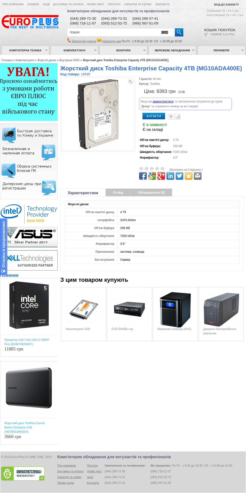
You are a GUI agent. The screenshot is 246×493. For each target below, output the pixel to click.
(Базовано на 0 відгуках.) (186, 157)
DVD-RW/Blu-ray (122, 316)
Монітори (123, 50)
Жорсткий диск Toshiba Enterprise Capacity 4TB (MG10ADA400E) (126, 60)
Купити (154, 104)
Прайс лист (95, 4)
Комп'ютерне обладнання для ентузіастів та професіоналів (118, 11)
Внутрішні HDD (69, 60)
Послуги (114, 4)
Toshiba (155, 83)
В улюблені (171, 104)
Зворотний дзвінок (84, 41)
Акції (46, 4)
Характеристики (83, 180)
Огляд (118, 180)
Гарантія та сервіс (138, 4)
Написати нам (111, 41)
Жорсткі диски (46, 60)
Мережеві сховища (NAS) (174, 316)
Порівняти (178, 104)
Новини (33, 4)
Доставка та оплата (68, 4)
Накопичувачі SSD (78, 316)
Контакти (162, 4)
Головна (6, 60)
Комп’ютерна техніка (25, 50)
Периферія (221, 50)
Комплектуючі (74, 50)
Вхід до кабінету (226, 4)
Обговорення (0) (151, 180)
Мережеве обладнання (172, 50)
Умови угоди (65, 483)
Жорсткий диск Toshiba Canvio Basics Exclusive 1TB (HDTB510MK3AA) (24, 427)
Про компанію (13, 4)
